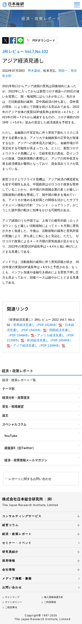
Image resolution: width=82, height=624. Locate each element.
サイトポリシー (13, 602)
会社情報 (8, 569)
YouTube (10, 435)
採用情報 (8, 560)
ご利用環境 (50, 602)
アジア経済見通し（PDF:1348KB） (39, 345)
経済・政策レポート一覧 (19, 380)
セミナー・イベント (17, 542)
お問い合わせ (12, 587)
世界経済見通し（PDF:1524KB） (37, 325)
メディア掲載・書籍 (17, 578)
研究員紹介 (10, 551)
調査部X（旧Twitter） (20, 448)
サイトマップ (12, 597)
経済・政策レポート (17, 534)
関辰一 (63, 70)
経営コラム (10, 525)
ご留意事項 (11, 607)
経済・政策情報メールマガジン (25, 460)
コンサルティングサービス (22, 516)
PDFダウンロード (43, 40)
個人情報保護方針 (53, 597)
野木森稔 (34, 70)
